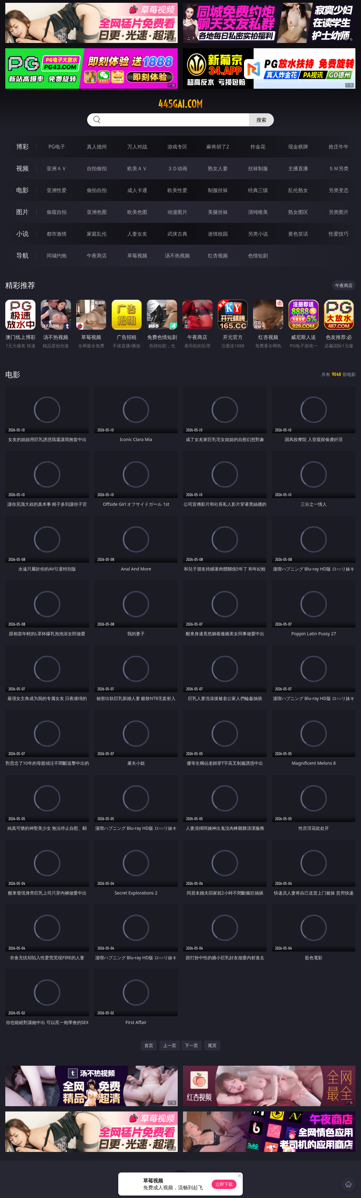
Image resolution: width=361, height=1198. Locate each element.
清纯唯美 (258, 212)
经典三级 (258, 190)
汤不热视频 (177, 255)
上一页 (169, 1045)
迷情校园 (218, 233)
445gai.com (180, 104)
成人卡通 (137, 190)
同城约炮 (57, 255)
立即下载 (224, 1184)
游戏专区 (177, 146)
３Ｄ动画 (177, 168)
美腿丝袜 (218, 212)
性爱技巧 (339, 233)
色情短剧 (258, 255)
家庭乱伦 (97, 233)
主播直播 (298, 168)
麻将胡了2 (217, 146)
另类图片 (339, 212)
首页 (148, 1045)
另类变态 (339, 190)
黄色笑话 (298, 233)
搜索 (261, 119)
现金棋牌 (298, 146)
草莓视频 (137, 255)
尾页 (212, 1045)
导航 (22, 255)
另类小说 (258, 233)
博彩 (22, 146)
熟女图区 (298, 212)
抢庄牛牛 (339, 146)
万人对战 (137, 146)
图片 (22, 212)
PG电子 (56, 146)
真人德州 (97, 146)
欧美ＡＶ (137, 168)
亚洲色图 (97, 212)
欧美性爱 (177, 190)
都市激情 (57, 233)
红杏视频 (218, 255)
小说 (22, 233)
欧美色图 (137, 212)
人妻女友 (137, 233)
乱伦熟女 (298, 190)
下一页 (191, 1045)
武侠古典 (177, 233)
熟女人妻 (218, 168)
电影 (22, 190)
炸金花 (258, 146)
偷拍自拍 (97, 190)
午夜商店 (97, 255)
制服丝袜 (218, 190)
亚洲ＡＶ (57, 168)
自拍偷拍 (97, 168)
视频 (22, 168)
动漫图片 (177, 212)
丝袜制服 (258, 168)
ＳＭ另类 (339, 168)
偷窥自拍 (57, 212)
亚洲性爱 (57, 190)
